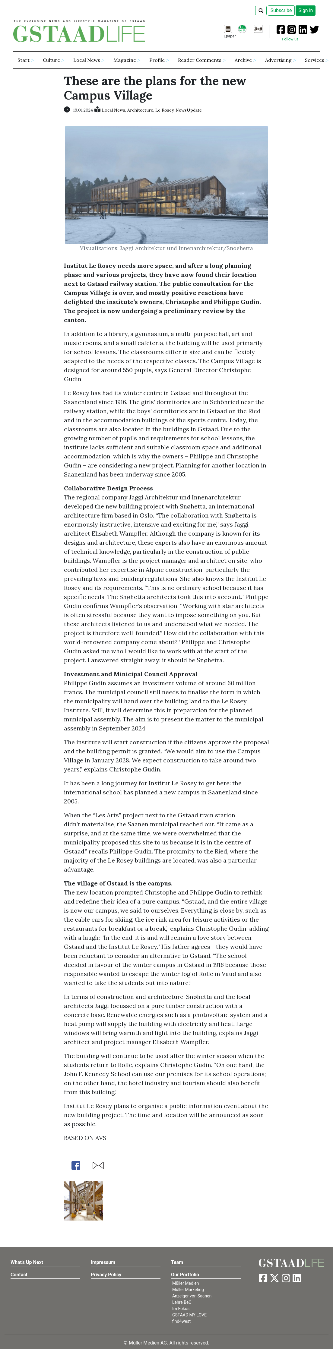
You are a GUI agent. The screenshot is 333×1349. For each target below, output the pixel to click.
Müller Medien (185, 1283)
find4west (181, 1321)
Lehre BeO (182, 1302)
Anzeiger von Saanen (191, 1296)
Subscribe (281, 10)
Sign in (305, 10)
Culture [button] (51, 60)
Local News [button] (86, 60)
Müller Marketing (188, 1289)
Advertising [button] (278, 60)
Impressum (103, 1262)
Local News (113, 110)
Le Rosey (164, 110)
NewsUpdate (189, 110)
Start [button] (23, 60)
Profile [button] (157, 60)
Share (76, 1165)
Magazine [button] (124, 60)
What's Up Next (27, 1262)
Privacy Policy (106, 1275)
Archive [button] (243, 60)
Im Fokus (180, 1308)
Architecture (140, 110)
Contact (19, 1275)
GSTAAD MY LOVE (189, 1315)
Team (177, 1262)
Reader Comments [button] (199, 60)
